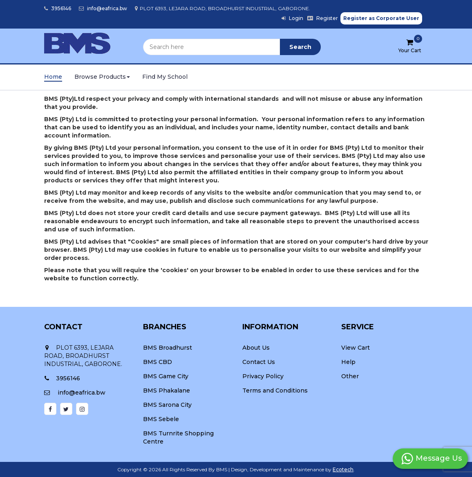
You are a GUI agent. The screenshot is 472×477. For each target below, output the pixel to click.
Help (348, 362)
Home (53, 76)
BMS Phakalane (166, 390)
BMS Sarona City (167, 404)
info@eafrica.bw (103, 8)
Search (300, 47)
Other (350, 376)
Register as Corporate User (381, 18)
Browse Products (102, 76)
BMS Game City (165, 376)
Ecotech (343, 469)
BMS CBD (157, 362)
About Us (256, 347)
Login (292, 18)
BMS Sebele (161, 419)
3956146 (57, 8)
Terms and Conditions (275, 390)
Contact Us (258, 362)
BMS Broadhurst (167, 347)
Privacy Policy (263, 376)
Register (322, 18)
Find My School (165, 76)
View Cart (355, 347)
